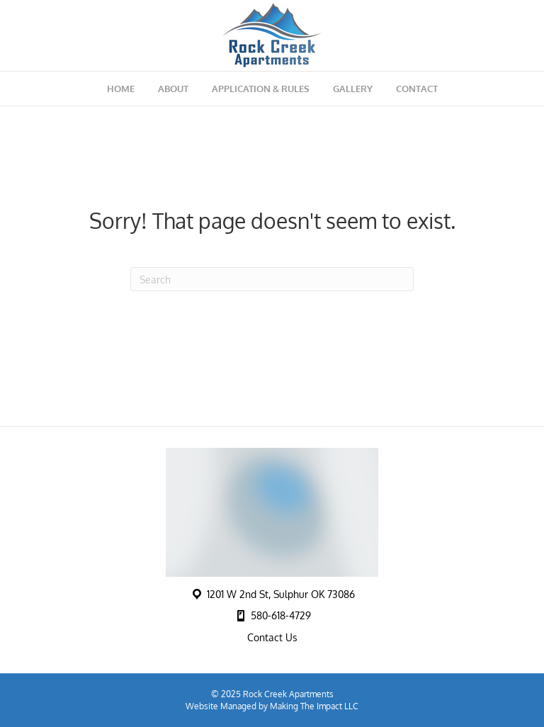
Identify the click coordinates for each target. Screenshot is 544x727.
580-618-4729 (281, 615)
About (173, 88)
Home (121, 88)
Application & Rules (261, 88)
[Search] (272, 279)
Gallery (353, 88)
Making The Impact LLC (314, 706)
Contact (417, 88)
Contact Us (272, 637)
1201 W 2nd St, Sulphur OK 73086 (281, 594)
